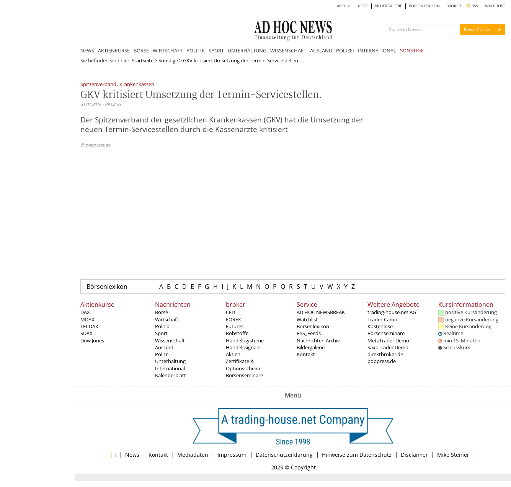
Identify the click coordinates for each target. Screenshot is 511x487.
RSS (472, 5)
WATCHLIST (495, 5)
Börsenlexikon (107, 286)
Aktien (233, 354)
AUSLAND (321, 50)
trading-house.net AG (391, 312)
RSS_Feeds (309, 333)
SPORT (216, 50)
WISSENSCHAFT (288, 50)
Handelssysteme (245, 340)
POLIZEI (345, 50)
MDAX (87, 319)
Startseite (142, 60)
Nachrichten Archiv (318, 340)
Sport (161, 333)
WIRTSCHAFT (168, 50)
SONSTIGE (411, 50)
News (132, 454)
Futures (234, 326)
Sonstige (168, 60)
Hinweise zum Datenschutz (357, 454)
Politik (162, 326)
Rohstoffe (237, 333)
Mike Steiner (453, 454)
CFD (230, 312)
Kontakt (306, 354)
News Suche (477, 29)
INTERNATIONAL (377, 50)
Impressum (232, 454)
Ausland (164, 347)
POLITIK (195, 50)
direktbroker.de (385, 354)
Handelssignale (243, 347)
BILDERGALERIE (388, 5)
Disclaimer (414, 454)
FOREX (233, 319)
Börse (161, 312)
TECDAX (89, 326)
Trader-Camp (382, 319)
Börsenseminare (244, 375)
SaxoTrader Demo (387, 347)
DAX (85, 312)
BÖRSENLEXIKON (424, 5)
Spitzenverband (98, 85)
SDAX (86, 333)
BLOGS (362, 5)
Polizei (162, 354)
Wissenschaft (170, 340)
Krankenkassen (136, 85)
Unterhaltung (170, 361)
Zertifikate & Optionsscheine (243, 364)
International (170, 368)
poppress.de (381, 361)
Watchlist (307, 319)
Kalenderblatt (170, 375)
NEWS (87, 50)
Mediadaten (192, 454)
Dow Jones (92, 340)
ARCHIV (343, 5)
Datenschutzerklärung (284, 454)
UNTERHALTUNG (247, 50)
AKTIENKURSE (114, 50)
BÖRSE (141, 50)
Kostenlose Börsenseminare (386, 330)
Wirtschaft (166, 319)
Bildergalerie (311, 347)
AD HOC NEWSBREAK (321, 312)
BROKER (453, 5)
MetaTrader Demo (388, 340)
